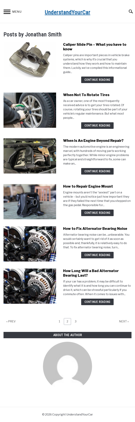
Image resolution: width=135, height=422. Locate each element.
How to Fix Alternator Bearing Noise (95, 228)
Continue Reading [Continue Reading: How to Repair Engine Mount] (97, 213)
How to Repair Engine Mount (89, 186)
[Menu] (7, 12)
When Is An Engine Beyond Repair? (93, 140)
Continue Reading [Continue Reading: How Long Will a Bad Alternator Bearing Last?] (97, 302)
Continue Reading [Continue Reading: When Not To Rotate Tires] (97, 125)
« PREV (11, 321)
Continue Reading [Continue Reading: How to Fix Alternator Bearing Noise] (97, 255)
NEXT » (124, 321)
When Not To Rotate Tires (86, 95)
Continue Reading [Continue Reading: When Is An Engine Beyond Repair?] (97, 171)
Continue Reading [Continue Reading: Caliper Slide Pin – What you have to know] (97, 79)
